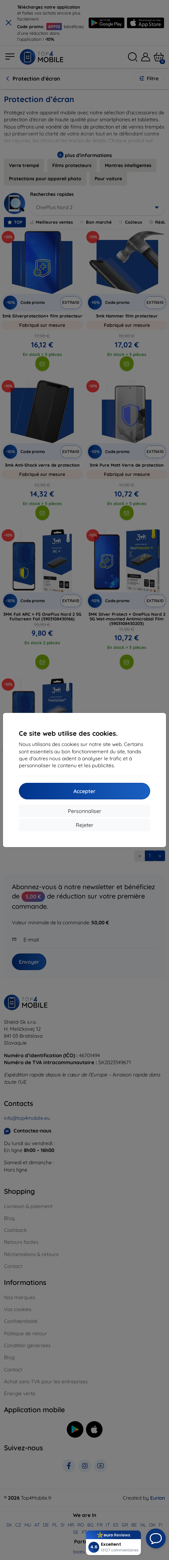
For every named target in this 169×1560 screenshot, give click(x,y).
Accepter (84, 791)
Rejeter (84, 825)
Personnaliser (84, 811)
